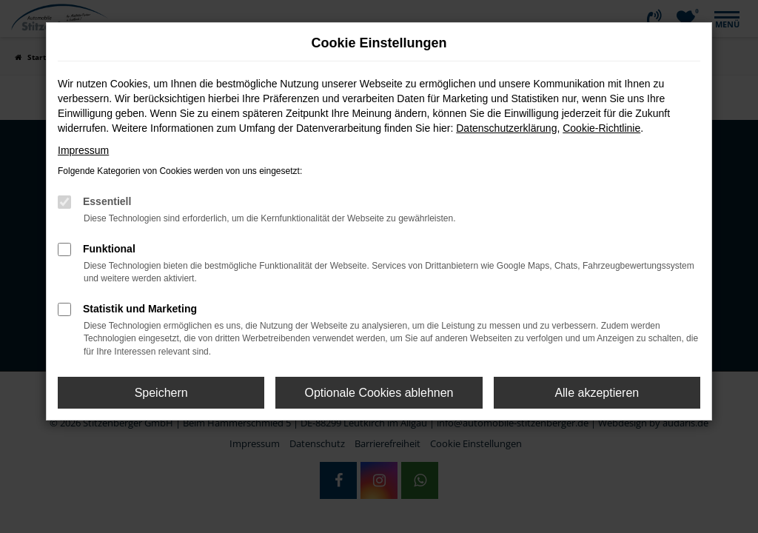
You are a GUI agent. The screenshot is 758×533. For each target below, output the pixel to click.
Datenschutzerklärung (506, 128)
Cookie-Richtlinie (601, 128)
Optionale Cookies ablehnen (378, 392)
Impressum (83, 150)
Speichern (161, 392)
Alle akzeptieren (596, 392)
